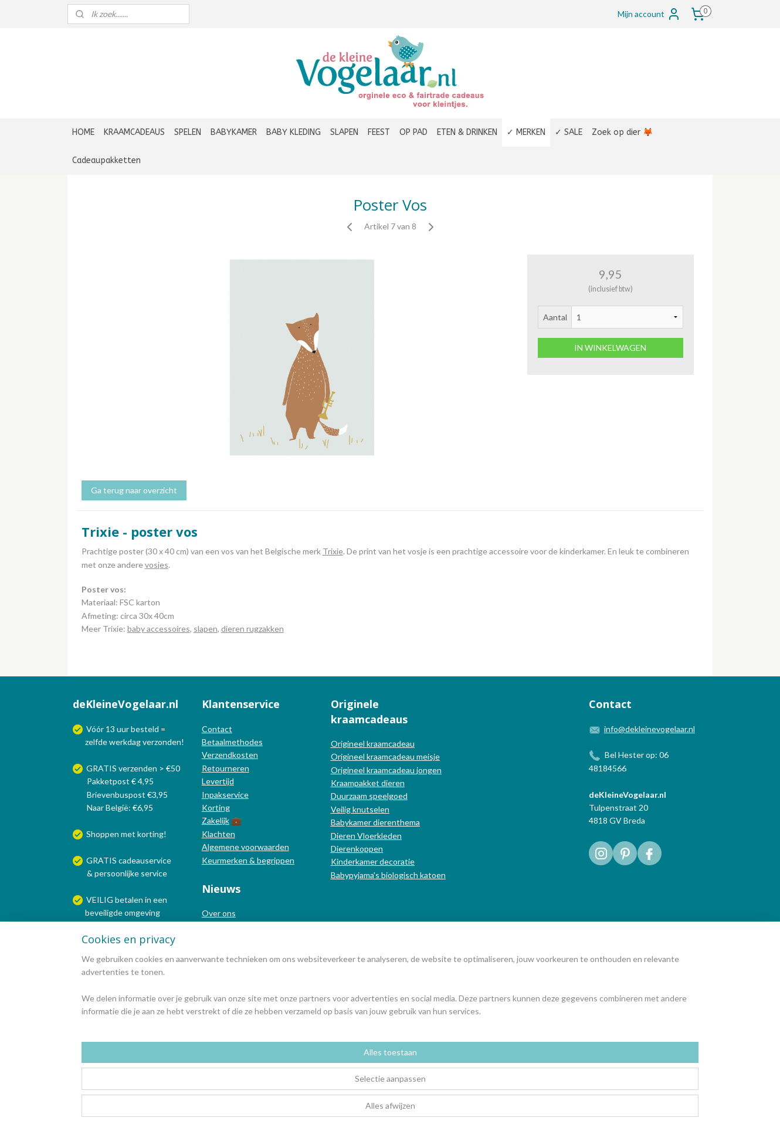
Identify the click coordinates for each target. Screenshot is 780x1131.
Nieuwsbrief (224, 952)
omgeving (142, 912)
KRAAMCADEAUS (134, 132)
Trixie (333, 551)
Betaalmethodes (232, 742)
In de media (223, 927)
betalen (129, 900)
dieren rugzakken (252, 629)
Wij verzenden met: (121, 939)
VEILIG (100, 900)
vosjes (156, 565)
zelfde (96, 742)
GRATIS (102, 860)
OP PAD (413, 132)
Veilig (341, 809)
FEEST (379, 132)
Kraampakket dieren (368, 783)
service (153, 873)
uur (123, 729)
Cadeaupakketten (106, 160)
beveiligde (104, 912)
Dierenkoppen (357, 849)
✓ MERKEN (526, 132)
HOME (83, 132)
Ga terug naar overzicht (134, 490)
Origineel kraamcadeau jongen (386, 770)
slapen (206, 629)
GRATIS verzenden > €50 (133, 768)
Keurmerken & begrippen (248, 860)
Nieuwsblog (223, 939)
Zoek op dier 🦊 (622, 132)
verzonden (162, 742)
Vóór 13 (101, 729)
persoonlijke (116, 873)
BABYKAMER (234, 132)
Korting (216, 807)
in (148, 900)
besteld (145, 729)
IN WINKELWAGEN (610, 348)
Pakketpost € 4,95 (114, 781)
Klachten (218, 834)
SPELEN (187, 132)
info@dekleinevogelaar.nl (649, 729)
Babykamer (351, 822)
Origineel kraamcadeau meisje (385, 756)
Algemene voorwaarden (245, 847)
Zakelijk (215, 820)
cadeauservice (144, 860)
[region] (312, 1084)
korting (150, 834)
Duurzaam (350, 796)
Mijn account (649, 14)
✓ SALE (568, 132)
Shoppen (102, 834)
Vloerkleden (378, 836)
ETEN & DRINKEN (467, 132)
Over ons (219, 913)
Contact (217, 729)
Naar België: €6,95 (120, 807)
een (160, 900)
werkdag (125, 742)
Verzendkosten (230, 755)
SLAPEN (344, 132)
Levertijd (218, 781)
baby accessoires (158, 629)
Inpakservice (225, 795)
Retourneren (225, 768)
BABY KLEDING (293, 132)
